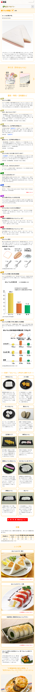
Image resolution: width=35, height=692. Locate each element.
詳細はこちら (29, 192)
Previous (1, 79)
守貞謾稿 (5, 155)
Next (33, 79)
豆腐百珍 (12, 128)
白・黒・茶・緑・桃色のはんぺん (17, 519)
